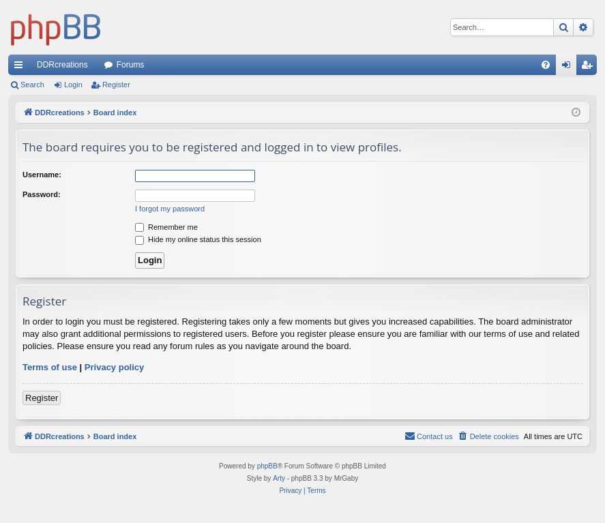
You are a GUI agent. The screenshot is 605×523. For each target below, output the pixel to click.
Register (116, 84)
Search (32, 84)
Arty (279, 478)
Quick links (21, 67)
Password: (42, 194)
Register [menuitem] (589, 67)
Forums (131, 65)
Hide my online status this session (198, 239)
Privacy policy (114, 367)
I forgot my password (170, 209)
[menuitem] (545, 65)
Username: (42, 174)
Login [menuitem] (569, 67)
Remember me (166, 227)
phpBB (267, 466)
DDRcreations (62, 65)
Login (73, 84)
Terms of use (50, 367)
